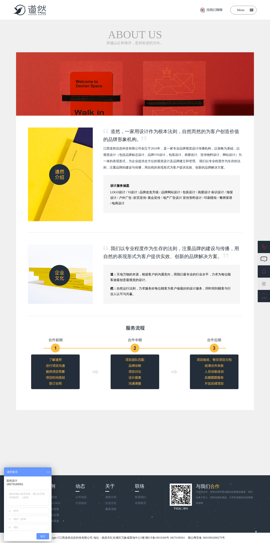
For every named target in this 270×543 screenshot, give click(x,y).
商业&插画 (52, 520)
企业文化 (110, 503)
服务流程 (110, 509)
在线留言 (140, 503)
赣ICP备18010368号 (157, 537)
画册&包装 (52, 509)
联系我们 (140, 497)
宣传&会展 (52, 514)
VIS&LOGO (53, 503)
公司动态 (81, 497)
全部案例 (51, 497)
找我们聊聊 (214, 9)
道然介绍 (110, 497)
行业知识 (81, 503)
